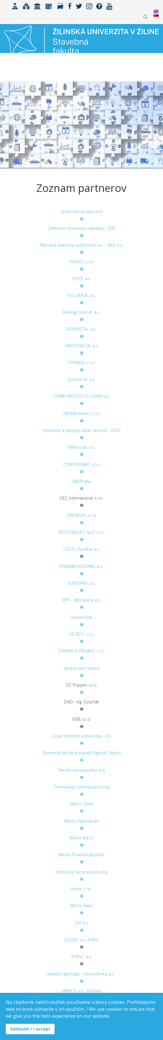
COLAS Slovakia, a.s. (81, 549)
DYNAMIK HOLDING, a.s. (81, 566)
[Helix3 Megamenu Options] (156, 68)
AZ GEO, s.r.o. (81, 634)
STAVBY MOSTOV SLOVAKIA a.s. (81, 396)
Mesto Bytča (81, 838)
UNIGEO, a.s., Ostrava (81, 990)
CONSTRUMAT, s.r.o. (81, 464)
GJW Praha (81, 481)
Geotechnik (81, 617)
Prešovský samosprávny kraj (81, 872)
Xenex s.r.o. (81, 889)
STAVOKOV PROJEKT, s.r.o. (81, 651)
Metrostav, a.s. (81, 447)
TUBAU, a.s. (81, 956)
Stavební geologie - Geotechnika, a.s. (81, 974)
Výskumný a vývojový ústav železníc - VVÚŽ (82, 430)
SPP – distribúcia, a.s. (81, 600)
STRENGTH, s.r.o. (81, 515)
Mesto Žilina (81, 803)
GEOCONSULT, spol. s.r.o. (81, 532)
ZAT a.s (81, 923)
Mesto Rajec (81, 905)
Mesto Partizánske (81, 821)
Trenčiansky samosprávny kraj (81, 787)
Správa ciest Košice (81, 668)
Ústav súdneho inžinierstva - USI (81, 736)
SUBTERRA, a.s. (81, 583)
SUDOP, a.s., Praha (81, 939)
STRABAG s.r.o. (81, 362)
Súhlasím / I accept (30, 1029)
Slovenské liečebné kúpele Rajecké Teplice (81, 752)
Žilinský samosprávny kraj (81, 770)
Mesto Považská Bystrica (81, 854)
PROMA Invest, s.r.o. (82, 413)
